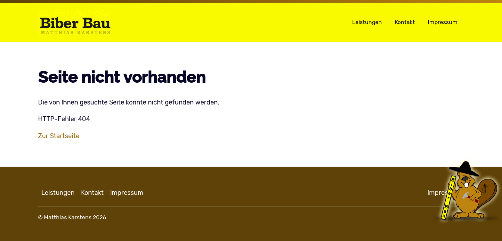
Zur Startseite (58, 136)
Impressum (442, 22)
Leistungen (367, 22)
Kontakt (405, 22)
